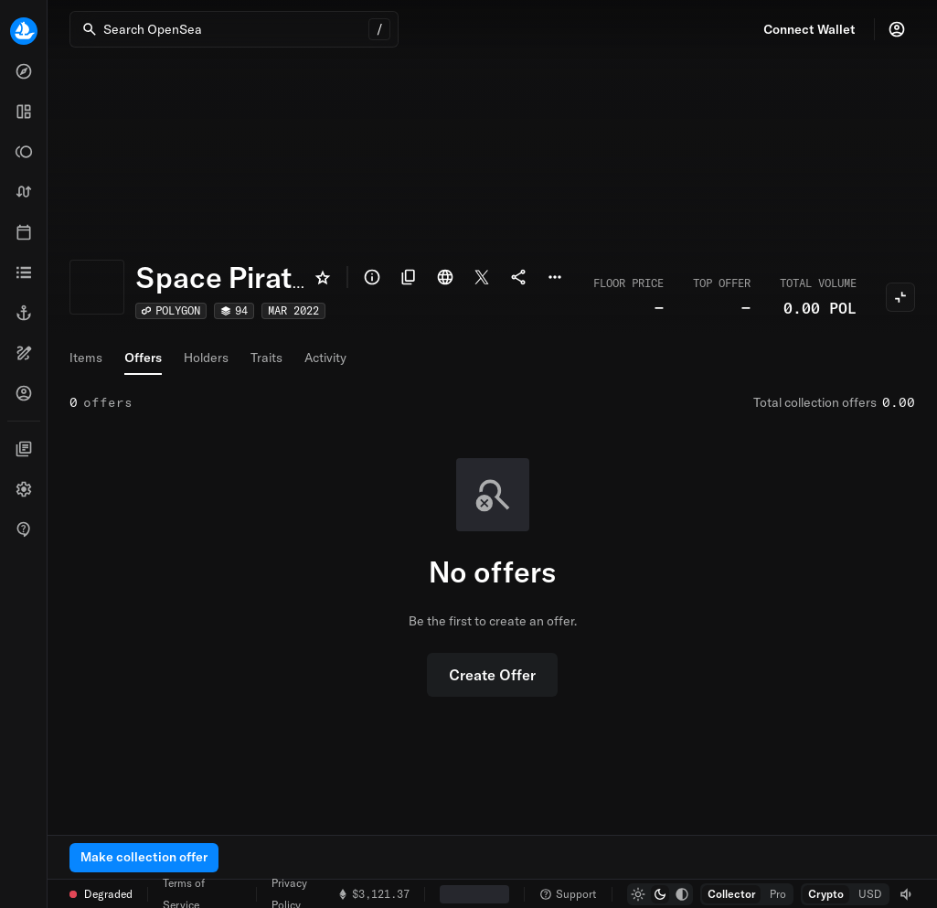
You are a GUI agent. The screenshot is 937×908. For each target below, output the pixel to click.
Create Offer (492, 675)
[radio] (638, 894)
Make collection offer (144, 857)
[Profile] (896, 29)
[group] (660, 894)
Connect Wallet (809, 29)
